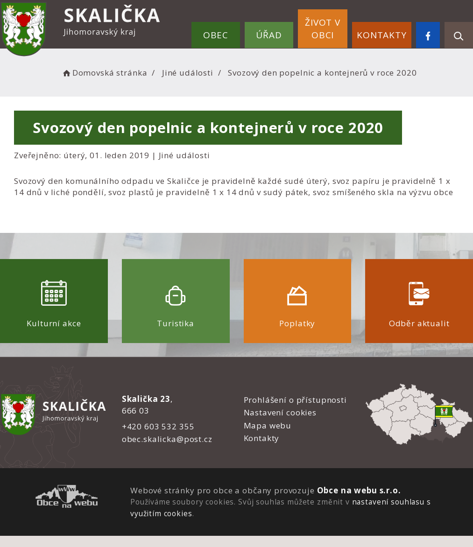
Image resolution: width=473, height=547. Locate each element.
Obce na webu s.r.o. (359, 490)
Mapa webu (268, 425)
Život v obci (322, 28)
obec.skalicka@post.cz (167, 439)
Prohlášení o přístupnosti (295, 399)
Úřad (269, 35)
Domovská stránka (104, 72)
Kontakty (382, 35)
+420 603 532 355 (158, 426)
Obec (215, 35)
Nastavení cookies (280, 412)
